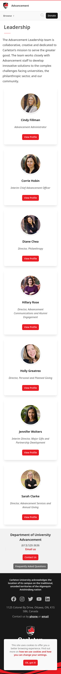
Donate (52, 15)
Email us (30, 549)
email (45, 616)
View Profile (31, 137)
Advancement (20, 5)
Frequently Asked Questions (30, 566)
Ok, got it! (30, 662)
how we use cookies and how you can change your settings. (32, 653)
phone (34, 616)
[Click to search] (42, 16)
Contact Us (30, 557)
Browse (7, 15)
